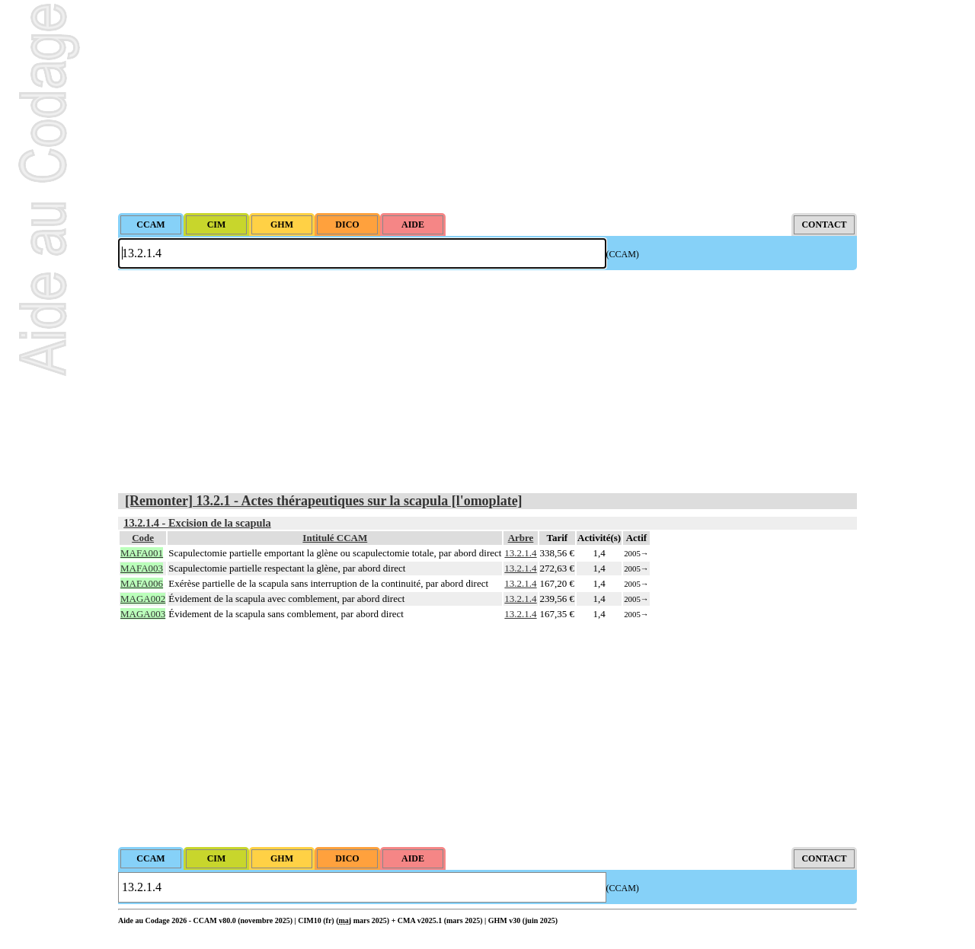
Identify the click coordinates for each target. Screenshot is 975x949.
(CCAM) (622, 254)
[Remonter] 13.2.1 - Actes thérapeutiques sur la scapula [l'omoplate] (324, 500)
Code (143, 537)
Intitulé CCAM (334, 537)
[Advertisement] (487, 106)
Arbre (521, 537)
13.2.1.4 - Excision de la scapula (197, 523)
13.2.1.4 (520, 553)
